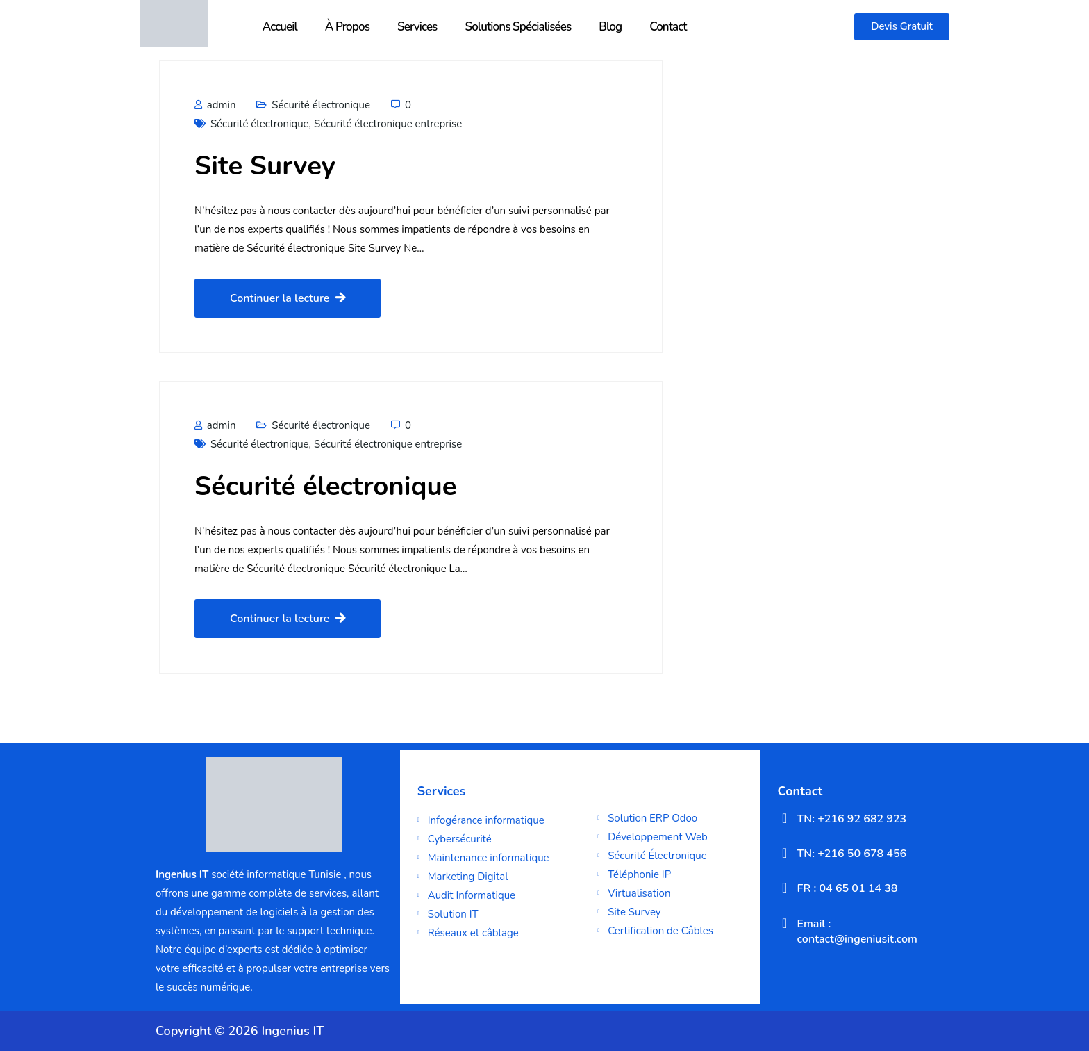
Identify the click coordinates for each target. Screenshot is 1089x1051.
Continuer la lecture (288, 298)
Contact (668, 27)
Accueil (280, 27)
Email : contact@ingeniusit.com (857, 931)
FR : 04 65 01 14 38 (847, 888)
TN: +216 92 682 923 (852, 818)
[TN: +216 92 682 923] (785, 818)
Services (417, 27)
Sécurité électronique (321, 105)
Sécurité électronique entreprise (388, 124)
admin (214, 105)
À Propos (347, 27)
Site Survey (264, 165)
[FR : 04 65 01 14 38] (785, 888)
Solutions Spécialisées (518, 27)
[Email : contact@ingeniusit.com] (785, 923)
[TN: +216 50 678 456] (785, 853)
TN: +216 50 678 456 (852, 853)
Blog (610, 27)
